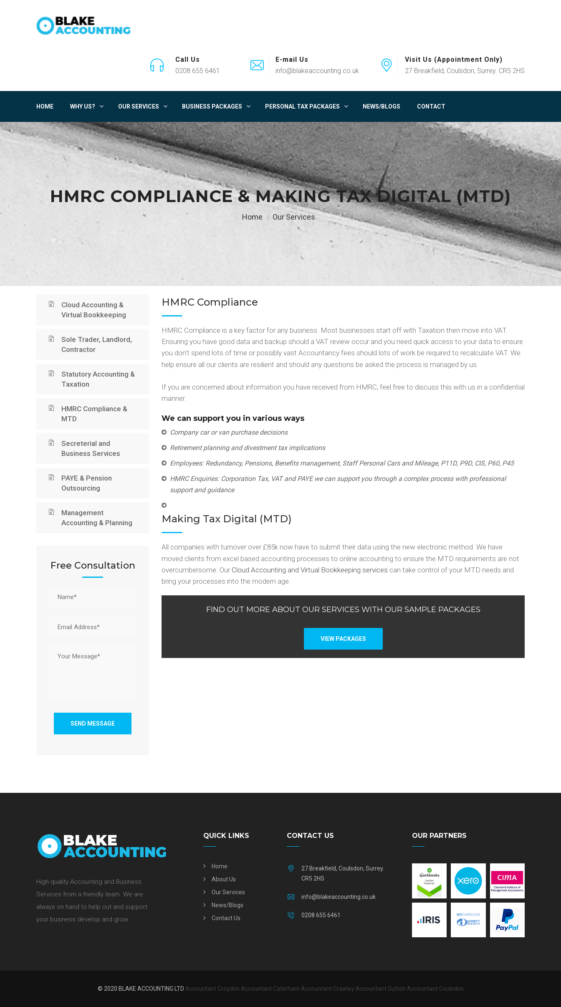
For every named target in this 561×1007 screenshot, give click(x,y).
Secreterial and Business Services (90, 448)
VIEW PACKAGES (343, 638)
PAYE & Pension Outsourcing (86, 483)
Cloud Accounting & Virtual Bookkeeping (93, 310)
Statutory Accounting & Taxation (98, 379)
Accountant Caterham (270, 988)
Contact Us (226, 918)
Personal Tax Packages (302, 106)
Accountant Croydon (212, 988)
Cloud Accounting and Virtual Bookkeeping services (310, 570)
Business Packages (212, 106)
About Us (224, 879)
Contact (431, 106)
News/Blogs (381, 106)
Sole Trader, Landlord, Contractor (96, 344)
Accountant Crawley (327, 988)
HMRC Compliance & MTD (94, 414)
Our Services (138, 106)
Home (44, 106)
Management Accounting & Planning (96, 518)
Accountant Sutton (381, 988)
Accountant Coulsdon (435, 988)
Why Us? (82, 106)
